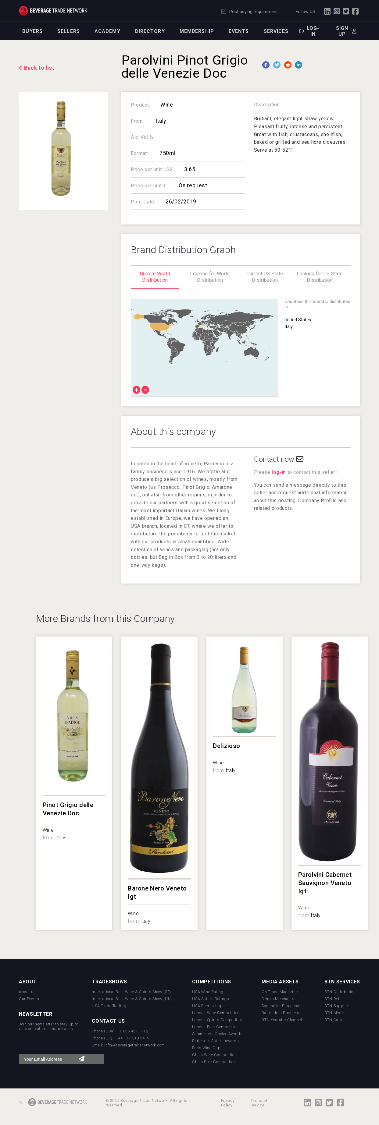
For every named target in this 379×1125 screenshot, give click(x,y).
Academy (107, 31)
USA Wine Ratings (209, 991)
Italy (160, 121)
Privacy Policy (227, 1102)
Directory (150, 31)
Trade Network (53, 10)
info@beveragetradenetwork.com (134, 1045)
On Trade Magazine (280, 991)
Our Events (29, 998)
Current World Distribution (155, 277)
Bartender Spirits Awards (215, 1041)
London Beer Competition (215, 1026)
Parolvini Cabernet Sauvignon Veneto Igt (325, 883)
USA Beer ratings (207, 1005)
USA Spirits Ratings (210, 998)
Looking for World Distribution (210, 277)
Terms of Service (259, 1102)
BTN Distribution (340, 991)
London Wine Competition (216, 1012)
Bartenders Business (281, 1012)
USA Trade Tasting (109, 1005)
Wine (166, 105)
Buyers (32, 31)
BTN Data (333, 1019)
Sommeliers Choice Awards (217, 1034)
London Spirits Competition (217, 1019)
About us (27, 991)
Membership (197, 31)
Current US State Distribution (264, 277)
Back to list (39, 68)
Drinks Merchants (278, 998)
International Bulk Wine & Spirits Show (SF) (131, 991)
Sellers (68, 31)
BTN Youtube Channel (282, 1019)
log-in (279, 472)
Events (239, 31)
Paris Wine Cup (206, 1048)
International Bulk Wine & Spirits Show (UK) (132, 998)
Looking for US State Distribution (320, 277)
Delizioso (226, 745)
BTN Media (334, 1012)
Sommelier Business (280, 1005)
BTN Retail (334, 998)
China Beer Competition (214, 1062)
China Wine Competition (214, 1055)
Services (276, 31)
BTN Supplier (336, 1005)
